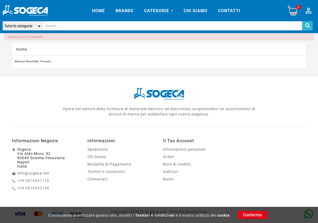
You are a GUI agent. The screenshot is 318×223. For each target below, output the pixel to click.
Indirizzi (170, 172)
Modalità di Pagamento (109, 164)
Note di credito (177, 164)
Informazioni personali (184, 149)
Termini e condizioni (155, 215)
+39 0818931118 (33, 181)
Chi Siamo (96, 157)
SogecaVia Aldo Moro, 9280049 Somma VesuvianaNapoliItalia (41, 157)
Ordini (168, 157)
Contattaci (97, 179)
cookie (223, 215)
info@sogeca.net (33, 173)
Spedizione (97, 149)
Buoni (168, 179)
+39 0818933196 (33, 188)
